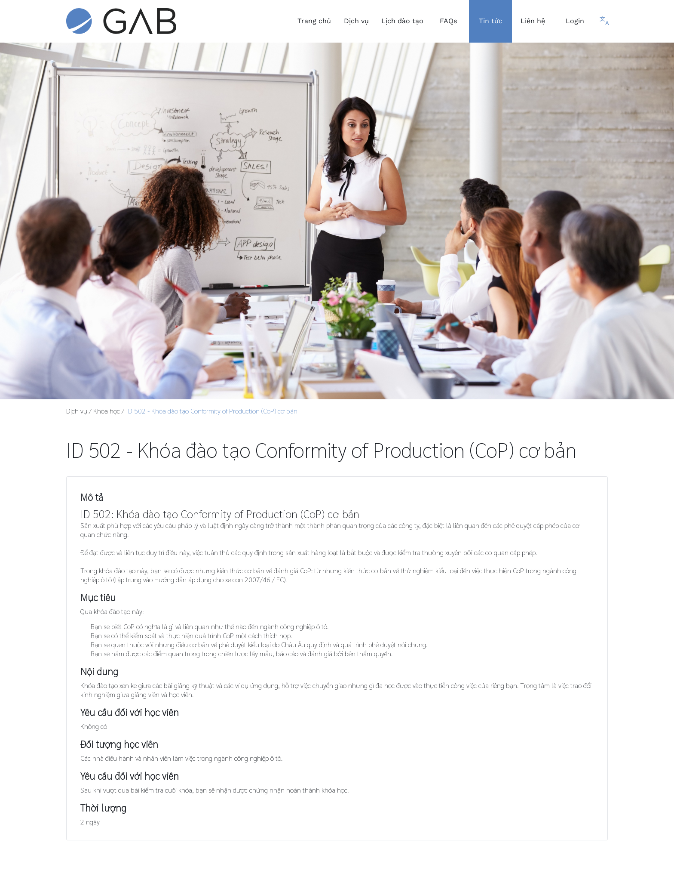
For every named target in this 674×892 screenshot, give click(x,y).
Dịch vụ (76, 410)
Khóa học (106, 410)
